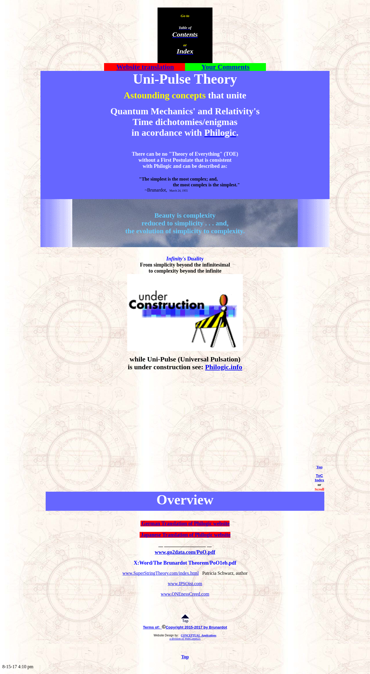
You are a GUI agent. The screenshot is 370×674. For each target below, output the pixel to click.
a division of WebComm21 (185, 638)
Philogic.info (223, 367)
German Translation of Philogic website (185, 523)
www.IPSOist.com (185, 583)
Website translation (145, 67)
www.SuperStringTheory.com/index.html (161, 573)
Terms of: (152, 627)
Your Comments (225, 67)
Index (319, 480)
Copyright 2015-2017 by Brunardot (196, 627)
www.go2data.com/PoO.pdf (185, 552)
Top (319, 467)
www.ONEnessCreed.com (185, 594)
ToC (319, 475)
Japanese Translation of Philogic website (185, 535)
